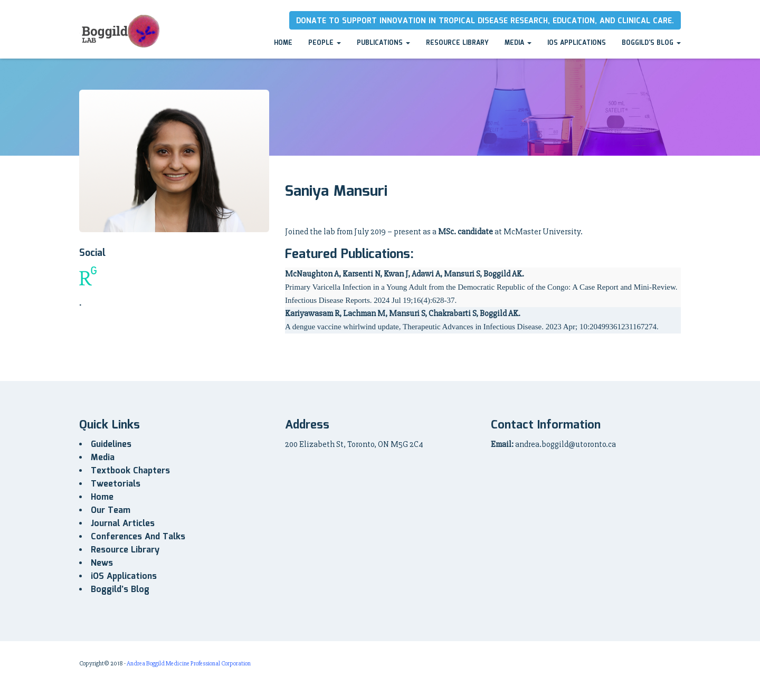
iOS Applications (576, 43)
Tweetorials (115, 484)
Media (518, 43)
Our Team (110, 510)
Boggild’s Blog (651, 43)
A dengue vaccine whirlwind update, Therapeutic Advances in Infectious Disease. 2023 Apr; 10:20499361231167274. (472, 326)
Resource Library (457, 43)
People (324, 43)
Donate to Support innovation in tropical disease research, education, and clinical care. (485, 21)
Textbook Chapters (130, 471)
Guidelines (111, 444)
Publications (383, 43)
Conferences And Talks (138, 537)
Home (283, 43)
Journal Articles (123, 523)
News (102, 563)
